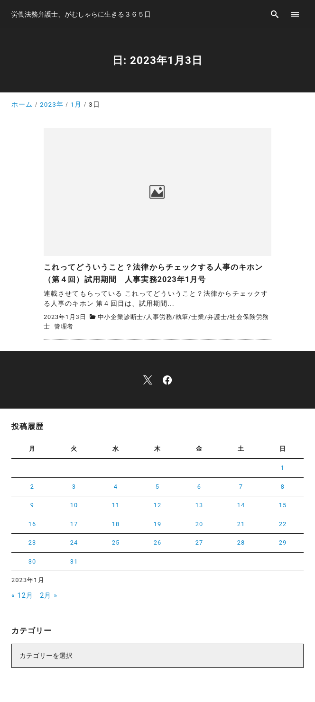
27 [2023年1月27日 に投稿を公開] (199, 542)
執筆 (182, 316)
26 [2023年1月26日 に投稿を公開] (158, 542)
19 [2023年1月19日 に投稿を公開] (158, 524)
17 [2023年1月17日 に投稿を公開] (74, 524)
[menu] (295, 14)
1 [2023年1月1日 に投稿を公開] (283, 467)
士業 (197, 316)
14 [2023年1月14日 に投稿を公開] (241, 505)
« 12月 (22, 596)
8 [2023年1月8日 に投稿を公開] (283, 486)
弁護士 (217, 316)
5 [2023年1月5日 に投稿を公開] (157, 486)
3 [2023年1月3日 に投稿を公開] (74, 486)
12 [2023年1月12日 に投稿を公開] (158, 505)
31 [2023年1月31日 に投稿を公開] (74, 561)
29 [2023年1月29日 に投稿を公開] (283, 542)
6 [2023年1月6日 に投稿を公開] (199, 486)
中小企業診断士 (121, 316)
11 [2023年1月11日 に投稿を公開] (116, 505)
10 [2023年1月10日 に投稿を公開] (74, 505)
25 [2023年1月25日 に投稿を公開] (116, 542)
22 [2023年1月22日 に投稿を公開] (283, 524)
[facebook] (167, 379)
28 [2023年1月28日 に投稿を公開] (241, 542)
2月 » (48, 596)
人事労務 (159, 316)
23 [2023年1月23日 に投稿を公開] (32, 542)
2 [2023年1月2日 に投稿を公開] (32, 486)
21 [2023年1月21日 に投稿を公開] (241, 524)
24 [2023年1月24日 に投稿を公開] (74, 542)
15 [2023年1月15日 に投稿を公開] (283, 505)
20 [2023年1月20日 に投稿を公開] (199, 524)
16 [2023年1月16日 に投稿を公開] (32, 524)
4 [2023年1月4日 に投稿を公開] (116, 486)
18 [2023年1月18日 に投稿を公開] (116, 524)
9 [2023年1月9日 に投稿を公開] (32, 505)
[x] (147, 379)
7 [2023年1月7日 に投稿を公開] (241, 486)
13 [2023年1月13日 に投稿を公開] (199, 505)
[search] (275, 14)
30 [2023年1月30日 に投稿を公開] (32, 561)
